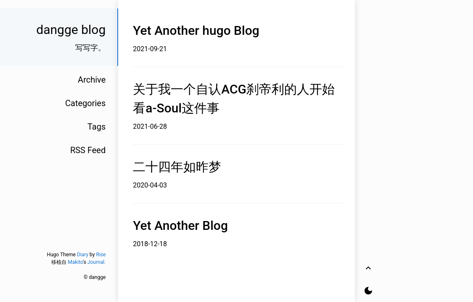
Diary (82, 255)
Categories (85, 103)
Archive (92, 80)
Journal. (96, 262)
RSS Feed (88, 150)
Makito (75, 262)
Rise (101, 255)
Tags (96, 127)
